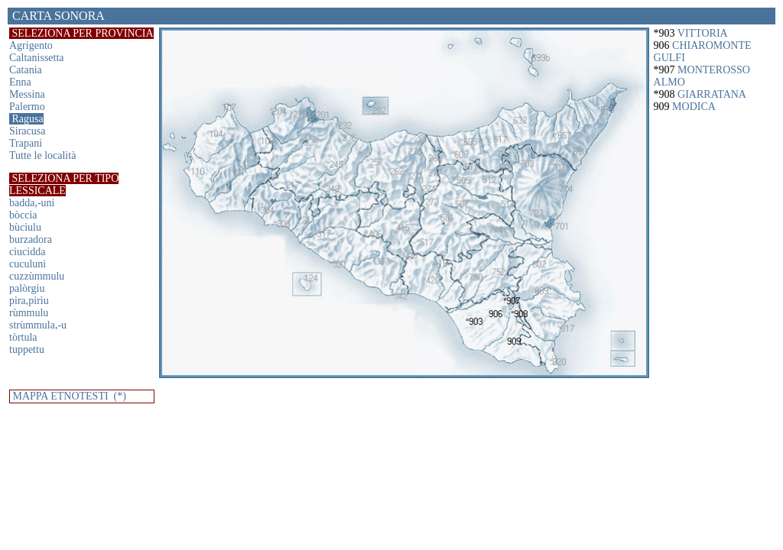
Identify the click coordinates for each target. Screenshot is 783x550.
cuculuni (27, 264)
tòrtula (23, 337)
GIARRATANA (711, 94)
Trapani (25, 143)
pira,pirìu (29, 300)
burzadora (30, 239)
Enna (20, 82)
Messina (27, 94)
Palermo (27, 106)
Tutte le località (42, 155)
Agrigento (31, 45)
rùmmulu (28, 313)
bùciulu (25, 227)
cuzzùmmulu (36, 276)
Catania (25, 70)
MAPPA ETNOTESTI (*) (68, 396)
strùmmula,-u (38, 325)
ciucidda (27, 251)
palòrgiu (26, 288)
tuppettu (26, 349)
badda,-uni (31, 203)
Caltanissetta (36, 57)
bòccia (23, 215)
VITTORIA (702, 33)
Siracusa (27, 131)
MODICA (694, 106)
